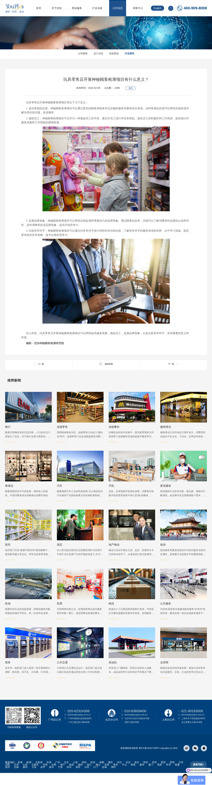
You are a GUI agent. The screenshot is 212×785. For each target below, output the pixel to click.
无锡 (16, 779)
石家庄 (35, 776)
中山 (124, 776)
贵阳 (159, 776)
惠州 (142, 776)
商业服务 (77, 8)
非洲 (49, 774)
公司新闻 (75, 54)
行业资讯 (137, 54)
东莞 (106, 776)
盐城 (104, 779)
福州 (80, 776)
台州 (86, 779)
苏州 (154, 774)
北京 (66, 774)
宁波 (60, 779)
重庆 (110, 774)
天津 (16, 776)
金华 (42, 779)
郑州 (145, 774)
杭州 (92, 774)
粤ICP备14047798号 (149, 760)
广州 (57, 774)
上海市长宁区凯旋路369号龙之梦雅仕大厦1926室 (193, 732)
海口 (89, 776)
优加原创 (116, 54)
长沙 (128, 774)
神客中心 (138, 8)
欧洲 (28, 774)
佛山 (98, 776)
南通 (177, 776)
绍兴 (69, 779)
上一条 (38, 364)
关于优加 (56, 8)
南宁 (62, 776)
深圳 (84, 774)
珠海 (133, 776)
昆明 (172, 774)
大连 (34, 779)
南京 (136, 774)
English (157, 8)
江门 (95, 779)
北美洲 (38, 774)
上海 (75, 774)
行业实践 (97, 8)
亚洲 (20, 774)
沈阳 (7, 776)
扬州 (25, 779)
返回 (130, 87)
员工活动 (96, 54)
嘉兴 (51, 779)
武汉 (119, 774)
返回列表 (106, 364)
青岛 (115, 776)
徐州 (7, 779)
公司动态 (118, 8)
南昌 (71, 776)
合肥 (53, 776)
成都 (101, 774)
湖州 (113, 779)
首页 (38, 8)
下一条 (173, 364)
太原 (25, 776)
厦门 (150, 776)
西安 (163, 774)
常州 (168, 776)
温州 (78, 779)
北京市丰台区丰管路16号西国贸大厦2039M (137, 732)
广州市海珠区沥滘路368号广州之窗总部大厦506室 (80, 732)
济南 (45, 776)
